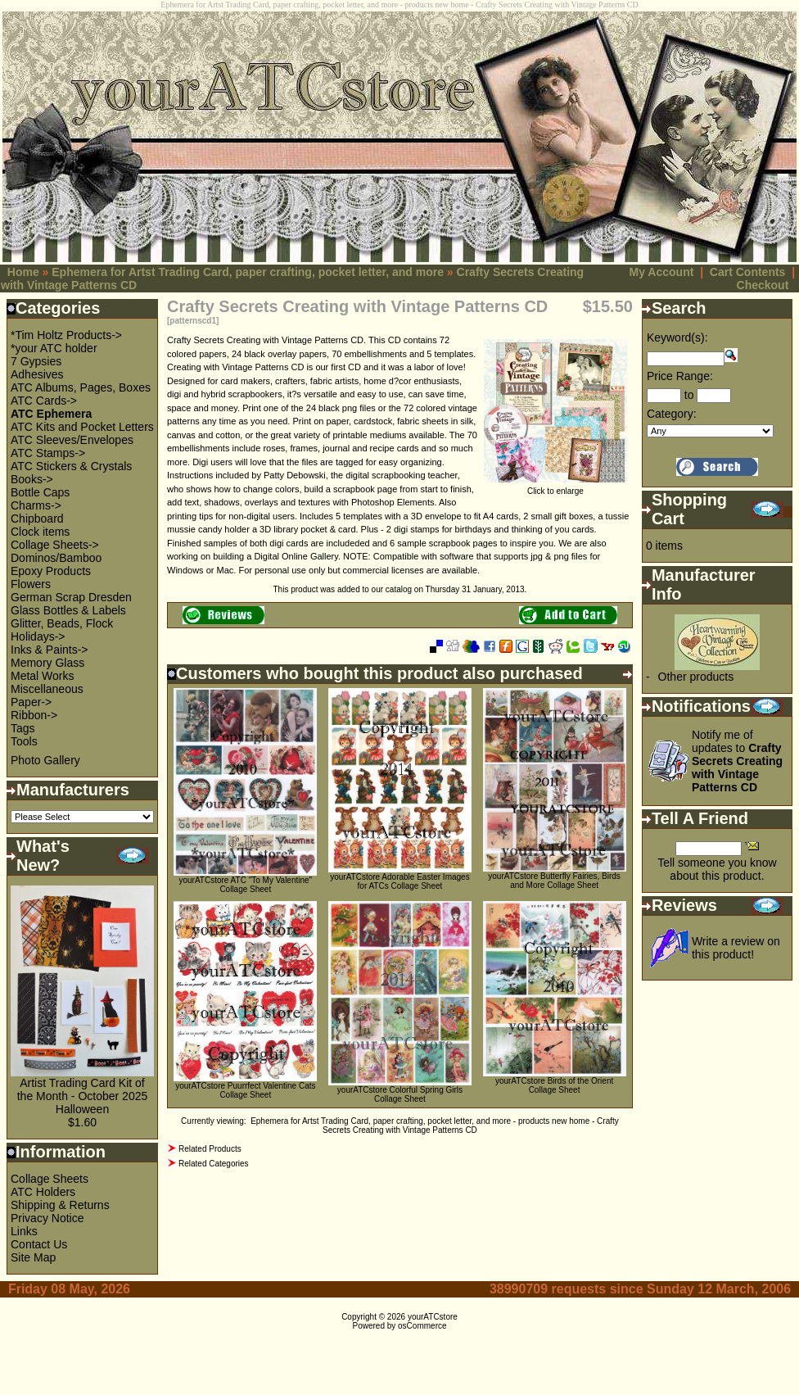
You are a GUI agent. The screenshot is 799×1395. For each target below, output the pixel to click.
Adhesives (37, 374)
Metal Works (42, 675)
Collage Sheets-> (55, 544)
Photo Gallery (45, 760)
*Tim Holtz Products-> (66, 335)
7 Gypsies (36, 361)
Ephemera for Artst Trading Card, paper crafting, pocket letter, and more (248, 272)
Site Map (33, 1257)
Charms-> (36, 505)
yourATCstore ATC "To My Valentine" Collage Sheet (245, 885)
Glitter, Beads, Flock (62, 623)
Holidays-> (38, 636)
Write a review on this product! (736, 948)
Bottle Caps (40, 492)
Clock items (40, 531)
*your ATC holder (54, 348)
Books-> (32, 479)
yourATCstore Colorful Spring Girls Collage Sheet (400, 1094)
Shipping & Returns (60, 1205)
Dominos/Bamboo (56, 557)
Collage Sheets (49, 1178)
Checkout (763, 285)
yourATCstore (433, 1316)
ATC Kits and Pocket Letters (82, 426)
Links (24, 1231)
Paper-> (31, 702)
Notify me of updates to (737, 761)
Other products (696, 676)
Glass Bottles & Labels (68, 610)
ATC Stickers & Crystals (71, 466)
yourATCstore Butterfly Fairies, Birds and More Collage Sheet (554, 881)
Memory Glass (47, 662)
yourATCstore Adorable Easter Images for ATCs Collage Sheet (399, 881)
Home (23, 272)
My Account (662, 272)
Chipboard (37, 518)
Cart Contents (748, 272)
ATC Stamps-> (48, 453)
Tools (24, 741)
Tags (23, 728)
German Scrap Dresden (71, 597)
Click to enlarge (555, 487)
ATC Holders (43, 1191)
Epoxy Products (51, 570)
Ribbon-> (34, 715)
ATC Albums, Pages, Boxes (81, 387)
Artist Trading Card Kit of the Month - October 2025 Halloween (82, 1096)
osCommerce (422, 1325)
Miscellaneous (47, 688)
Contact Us (39, 1244)
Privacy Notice (47, 1218)
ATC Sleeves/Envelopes (72, 439)
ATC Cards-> (44, 400)
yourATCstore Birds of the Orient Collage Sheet (554, 1085)
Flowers (31, 584)
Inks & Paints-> (49, 649)
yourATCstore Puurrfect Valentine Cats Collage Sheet (245, 1090)
